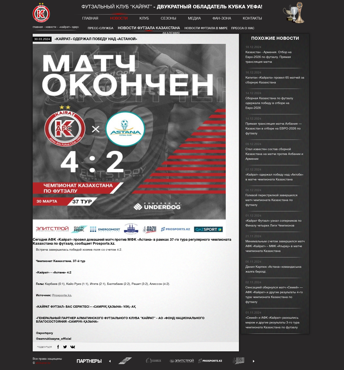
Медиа (194, 18)
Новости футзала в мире (206, 28)
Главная (90, 18)
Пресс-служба (100, 28)
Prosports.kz (61, 295)
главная (38, 27)
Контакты (252, 18)
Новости (119, 18)
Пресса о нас (242, 28)
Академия (171, 33)
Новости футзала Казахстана (149, 28)
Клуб (144, 18)
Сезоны (168, 18)
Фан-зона (222, 18)
